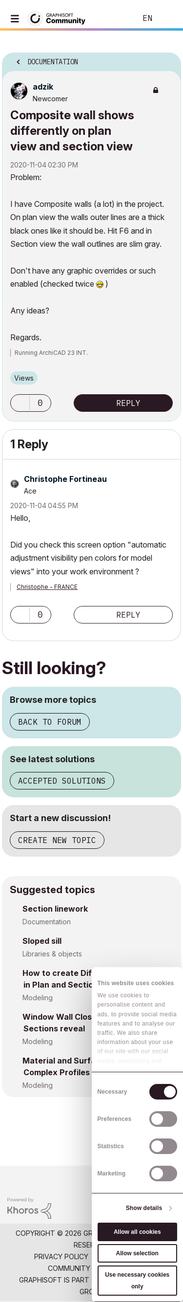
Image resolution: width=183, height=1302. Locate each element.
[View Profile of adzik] (43, 87)
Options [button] (167, 58)
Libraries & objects (52, 954)
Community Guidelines (89, 1268)
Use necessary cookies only (137, 1280)
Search (114, 18)
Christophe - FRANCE (47, 586)
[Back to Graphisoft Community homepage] (59, 18)
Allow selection (137, 1253)
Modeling (37, 997)
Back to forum (49, 722)
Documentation (46, 921)
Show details (144, 1208)
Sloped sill (41, 941)
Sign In (167, 18)
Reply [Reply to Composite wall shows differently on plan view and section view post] (128, 403)
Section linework (55, 909)
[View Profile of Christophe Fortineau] (65, 479)
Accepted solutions (62, 781)
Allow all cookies (137, 1232)
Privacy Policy (61, 1256)
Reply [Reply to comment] (128, 615)
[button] (20, 403)
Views (24, 378)
